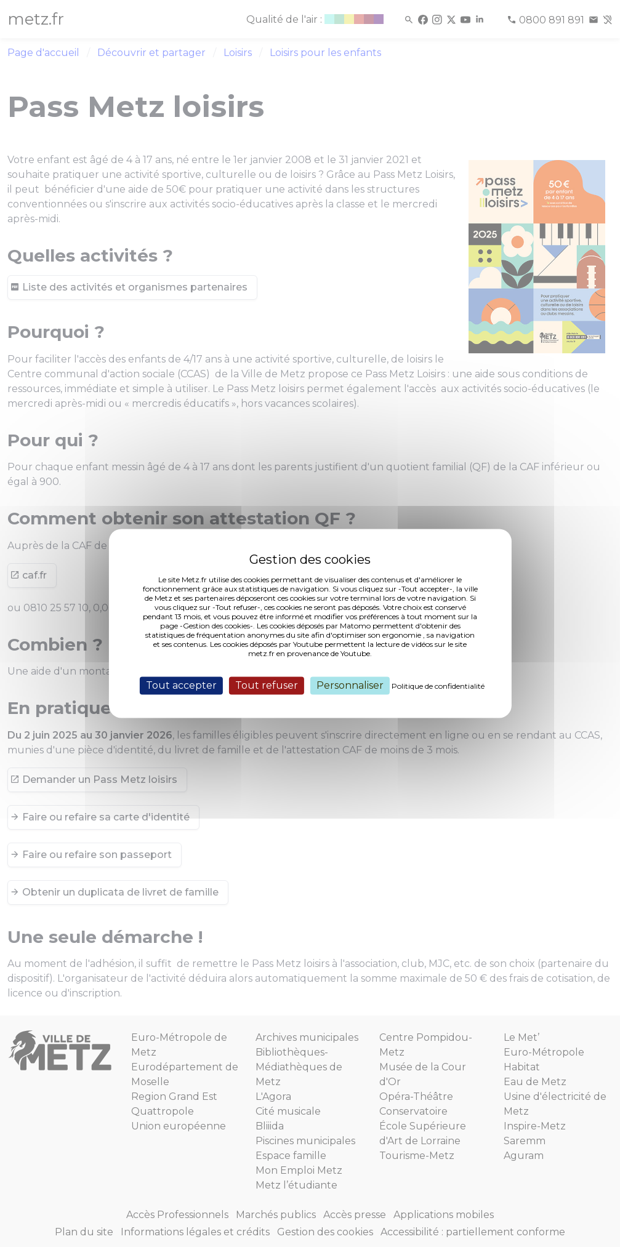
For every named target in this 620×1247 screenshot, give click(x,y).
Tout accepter (181, 685)
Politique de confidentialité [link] (438, 686)
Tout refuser (266, 685)
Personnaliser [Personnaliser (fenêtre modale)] (350, 685)
